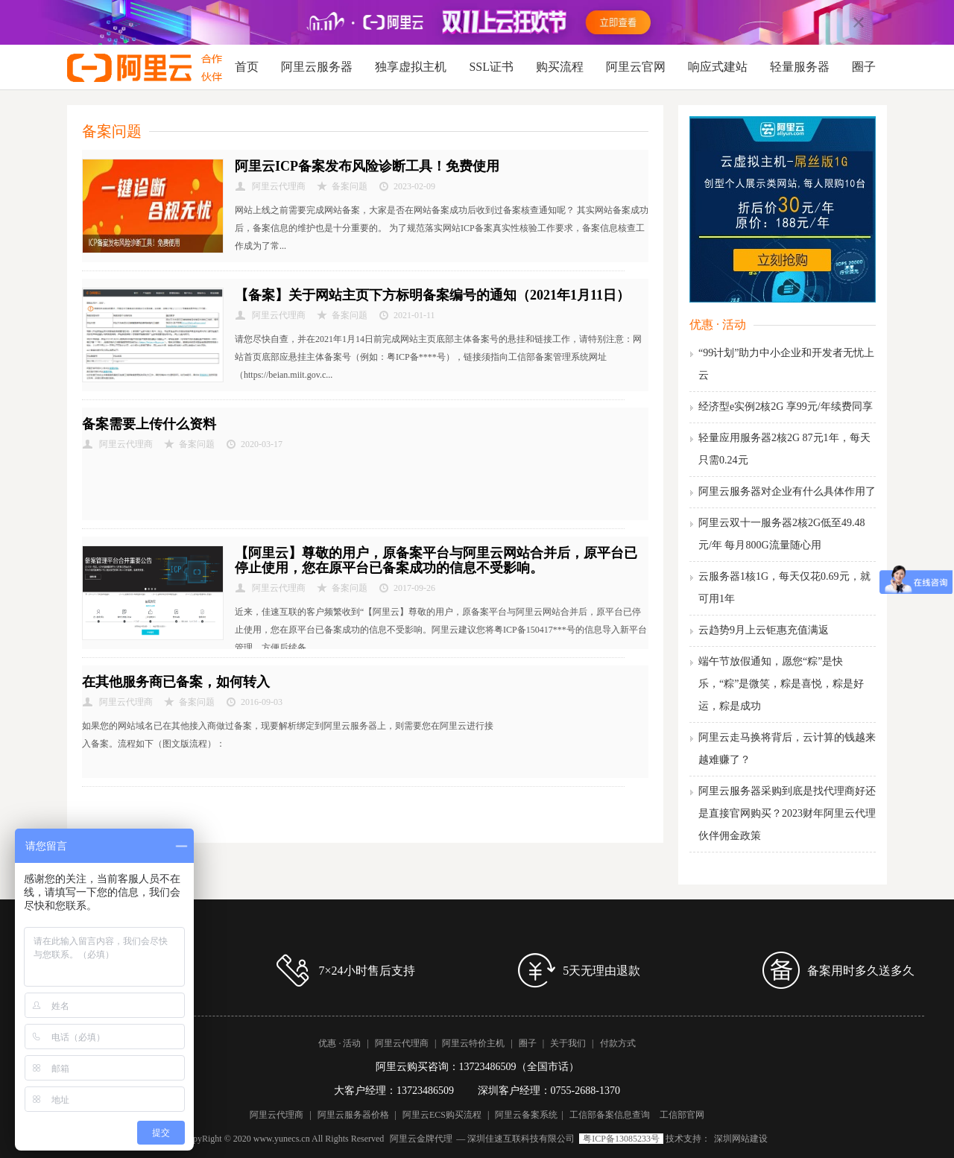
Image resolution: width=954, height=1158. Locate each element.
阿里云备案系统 (526, 1115)
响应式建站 (718, 66)
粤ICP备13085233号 (621, 1138)
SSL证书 (491, 66)
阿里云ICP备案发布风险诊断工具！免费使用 (367, 166)
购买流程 (560, 66)
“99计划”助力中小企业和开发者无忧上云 (786, 364)
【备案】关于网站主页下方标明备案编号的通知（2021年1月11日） (432, 295)
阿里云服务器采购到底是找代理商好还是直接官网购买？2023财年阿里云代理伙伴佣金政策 (787, 813)
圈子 (864, 66)
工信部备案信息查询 (609, 1115)
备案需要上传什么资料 (149, 424)
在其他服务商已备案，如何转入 (176, 681)
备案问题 (349, 186)
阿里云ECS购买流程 (441, 1115)
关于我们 (568, 1043)
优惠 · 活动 (717, 324)
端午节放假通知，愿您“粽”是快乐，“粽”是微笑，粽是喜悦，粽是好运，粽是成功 (781, 684)
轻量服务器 (800, 66)
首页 (247, 66)
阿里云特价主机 (473, 1043)
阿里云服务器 (317, 66)
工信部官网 (682, 1115)
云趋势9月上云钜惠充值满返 (763, 630)
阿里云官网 (636, 66)
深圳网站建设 (741, 1138)
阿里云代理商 (402, 1043)
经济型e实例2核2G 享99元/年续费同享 (785, 406)
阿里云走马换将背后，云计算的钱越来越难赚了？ (787, 748)
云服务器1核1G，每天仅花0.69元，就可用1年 (784, 587)
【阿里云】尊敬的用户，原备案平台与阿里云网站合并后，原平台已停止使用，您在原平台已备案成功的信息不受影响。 (436, 560)
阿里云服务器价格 (353, 1115)
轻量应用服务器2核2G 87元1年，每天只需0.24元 (784, 449)
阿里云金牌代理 (421, 1138)
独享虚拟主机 (410, 66)
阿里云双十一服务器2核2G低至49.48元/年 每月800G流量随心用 (781, 534)
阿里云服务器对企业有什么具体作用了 (787, 491)
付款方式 (618, 1043)
